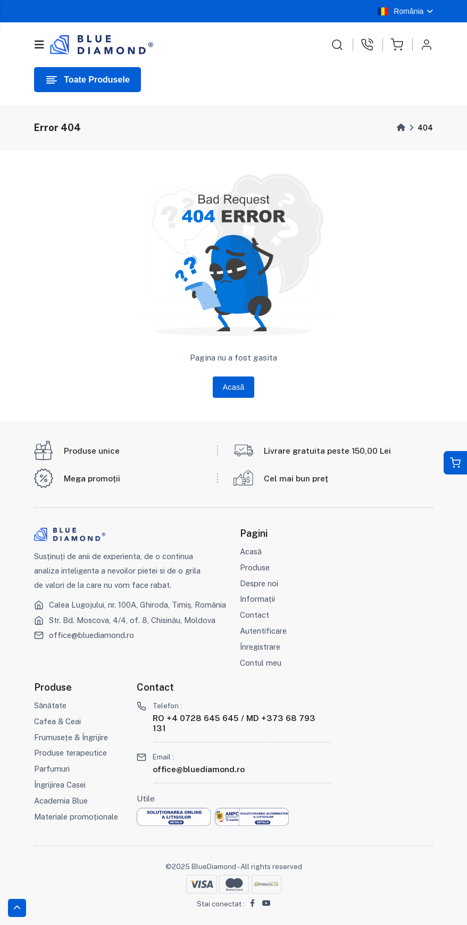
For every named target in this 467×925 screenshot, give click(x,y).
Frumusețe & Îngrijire (71, 737)
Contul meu (260, 662)
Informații (257, 598)
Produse (255, 567)
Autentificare (263, 630)
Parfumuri (52, 768)
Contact (254, 614)
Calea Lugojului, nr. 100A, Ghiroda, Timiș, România (137, 604)
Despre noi (259, 583)
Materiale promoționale (76, 816)
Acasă (234, 387)
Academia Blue (61, 800)
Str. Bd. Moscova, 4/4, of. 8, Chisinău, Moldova (132, 620)
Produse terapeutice (70, 752)
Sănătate (50, 705)
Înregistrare (260, 646)
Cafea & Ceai (57, 721)
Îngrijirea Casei (60, 784)
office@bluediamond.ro (91, 635)
